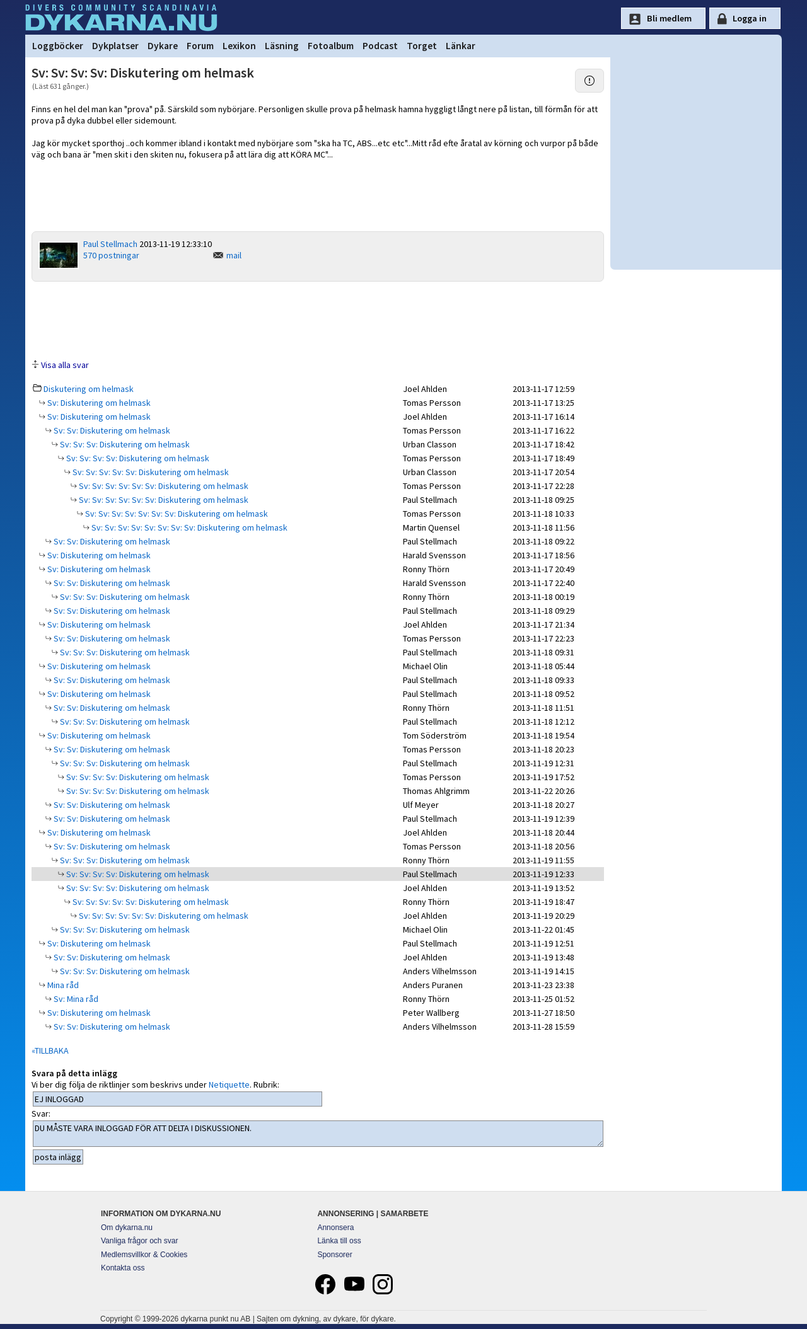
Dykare (163, 46)
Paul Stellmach (110, 244)
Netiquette (229, 1084)
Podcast (380, 46)
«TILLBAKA (50, 1050)
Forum (200, 46)
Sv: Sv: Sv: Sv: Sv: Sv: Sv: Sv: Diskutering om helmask (188, 527)
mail (233, 255)
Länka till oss (339, 1240)
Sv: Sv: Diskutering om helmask (111, 430)
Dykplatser (115, 46)
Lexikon (239, 46)
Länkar (460, 46)
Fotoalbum (331, 46)
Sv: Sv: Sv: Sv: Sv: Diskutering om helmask (150, 472)
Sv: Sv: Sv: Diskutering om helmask (124, 444)
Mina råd (62, 985)
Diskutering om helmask (89, 388)
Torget (422, 46)
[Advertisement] (317, 319)
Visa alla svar (65, 365)
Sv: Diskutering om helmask (98, 402)
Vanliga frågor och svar (139, 1240)
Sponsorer (334, 1254)
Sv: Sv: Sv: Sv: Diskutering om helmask (136, 458)
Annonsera (335, 1227)
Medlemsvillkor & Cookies (144, 1254)
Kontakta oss (122, 1267)
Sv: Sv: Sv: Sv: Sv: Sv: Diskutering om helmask (162, 486)
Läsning (282, 46)
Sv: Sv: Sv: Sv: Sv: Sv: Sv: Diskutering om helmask (175, 513)
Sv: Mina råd (75, 998)
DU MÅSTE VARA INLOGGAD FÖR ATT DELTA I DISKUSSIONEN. (318, 1133)
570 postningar (111, 255)
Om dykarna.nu (127, 1227)
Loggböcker (57, 46)
